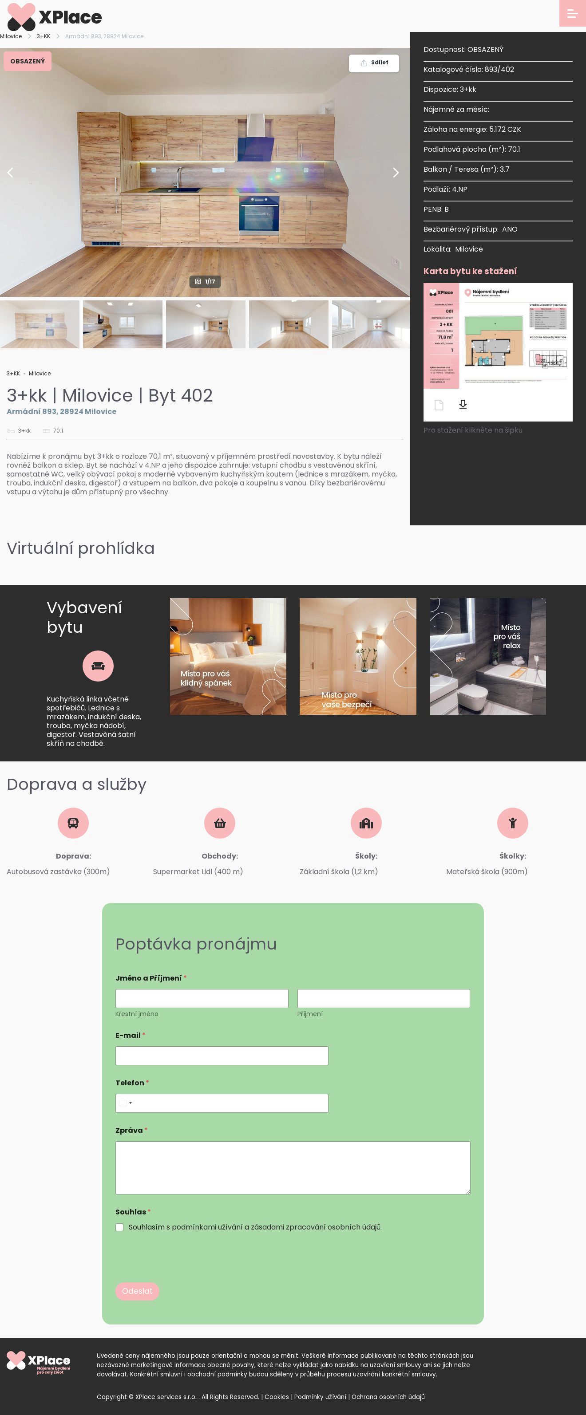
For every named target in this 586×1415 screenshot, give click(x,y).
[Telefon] (222, 1103)
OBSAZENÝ (27, 61)
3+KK (43, 36)
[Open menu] (572, 13)
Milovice (11, 36)
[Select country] (125, 1103)
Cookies (277, 1397)
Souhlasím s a (255, 1227)
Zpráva (131, 1130)
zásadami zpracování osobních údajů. (316, 1227)
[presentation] (182, 1276)
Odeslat (137, 1291)
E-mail (130, 1035)
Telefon (132, 1083)
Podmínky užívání (320, 1397)
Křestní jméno (136, 1014)
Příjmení (310, 1014)
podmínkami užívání (207, 1227)
